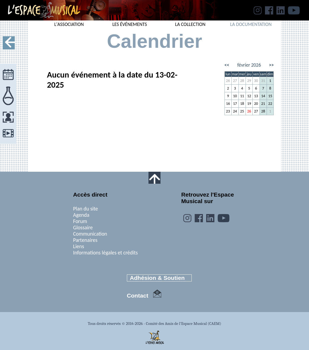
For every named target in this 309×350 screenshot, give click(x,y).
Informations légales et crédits (105, 253)
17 (235, 103)
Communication (90, 234)
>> (271, 65)
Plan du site (85, 209)
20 (256, 103)
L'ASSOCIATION (69, 24)
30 (256, 80)
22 (270, 103)
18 (242, 103)
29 (249, 80)
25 (242, 111)
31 (263, 80)
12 (249, 96)
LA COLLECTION (190, 24)
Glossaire (83, 227)
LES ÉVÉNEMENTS (129, 24)
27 (235, 80)
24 (235, 111)
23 (228, 111)
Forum (80, 221)
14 (263, 96)
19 (249, 103)
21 (263, 103)
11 (242, 96)
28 (242, 80)
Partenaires (85, 240)
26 (228, 80)
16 (228, 103)
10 (235, 96)
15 (270, 96)
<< (227, 65)
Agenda (81, 215)
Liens (78, 246)
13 (256, 96)
